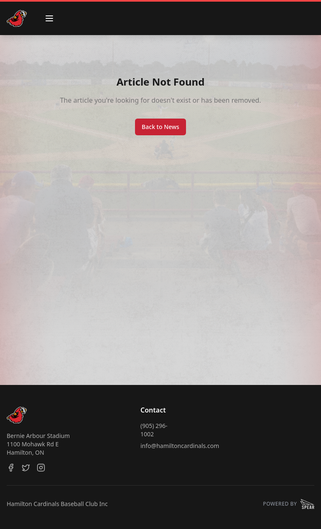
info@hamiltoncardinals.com (179, 446)
